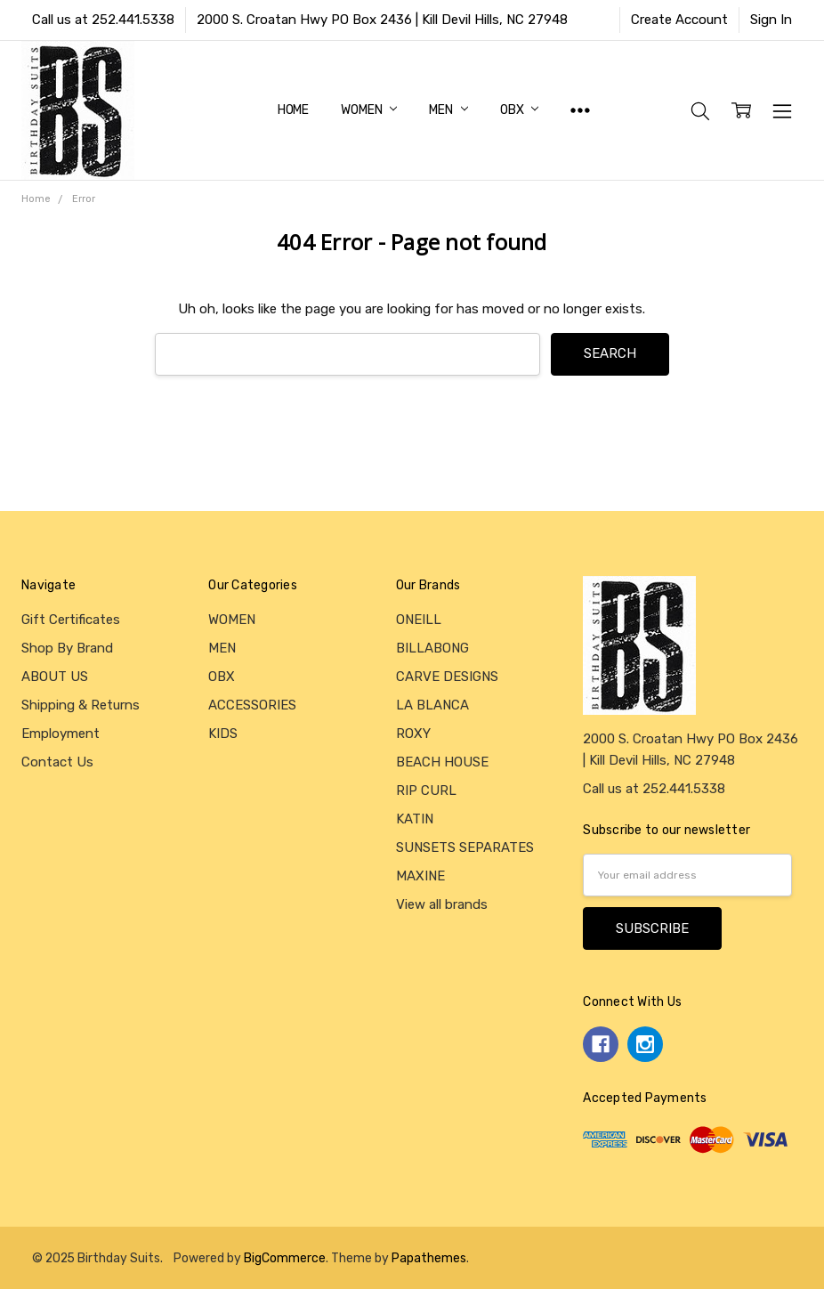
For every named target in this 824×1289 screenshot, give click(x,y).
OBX (519, 110)
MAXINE (420, 876)
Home (293, 110)
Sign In (771, 20)
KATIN (414, 819)
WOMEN (369, 110)
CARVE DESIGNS (447, 677)
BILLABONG (432, 648)
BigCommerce (285, 1258)
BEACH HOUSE (442, 762)
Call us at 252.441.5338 (103, 20)
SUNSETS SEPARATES (465, 847)
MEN (448, 110)
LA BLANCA (432, 705)
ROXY (413, 734)
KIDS (223, 734)
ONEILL (418, 620)
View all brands (442, 904)
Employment (60, 734)
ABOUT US (54, 677)
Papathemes (429, 1258)
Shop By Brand (67, 648)
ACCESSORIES (252, 705)
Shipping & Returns (80, 705)
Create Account (679, 20)
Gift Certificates (70, 620)
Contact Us (57, 762)
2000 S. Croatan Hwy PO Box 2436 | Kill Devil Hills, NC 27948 (382, 20)
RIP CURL (426, 790)
